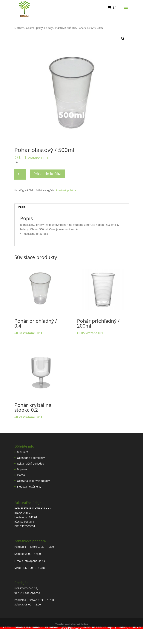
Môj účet (22, 452)
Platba (21, 475)
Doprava (22, 469)
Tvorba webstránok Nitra (71, 624)
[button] (122, 38)
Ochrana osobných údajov (33, 480)
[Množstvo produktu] (20, 174)
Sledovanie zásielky (29, 486)
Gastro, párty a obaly (39, 28)
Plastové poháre (65, 28)
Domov (19, 28)
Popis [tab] (21, 207)
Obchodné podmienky (31, 458)
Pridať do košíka (47, 173)
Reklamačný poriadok (30, 463)
